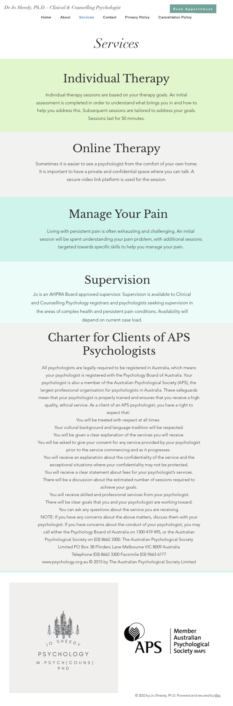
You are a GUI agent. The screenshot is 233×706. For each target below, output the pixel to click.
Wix (217, 695)
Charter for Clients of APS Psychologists (119, 344)
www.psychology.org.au (65, 561)
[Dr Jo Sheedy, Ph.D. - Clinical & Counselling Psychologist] (62, 7)
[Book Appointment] (193, 8)
